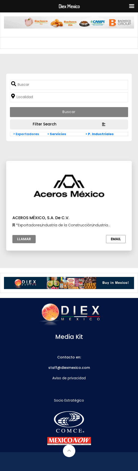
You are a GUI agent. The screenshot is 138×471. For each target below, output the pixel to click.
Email (116, 238)
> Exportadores (26, 134)
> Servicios (56, 134)
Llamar (24, 238)
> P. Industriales (99, 134)
